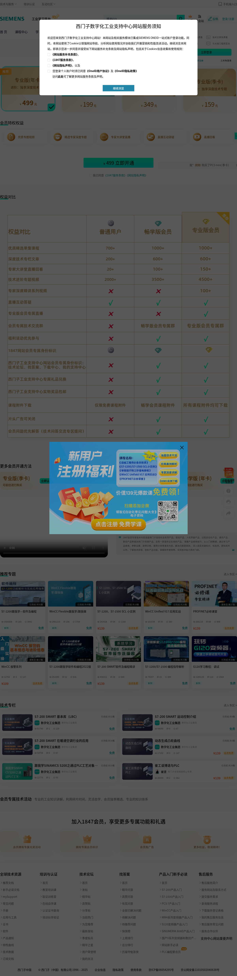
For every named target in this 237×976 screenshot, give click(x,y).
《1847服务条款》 (62, 60)
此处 (60, 76)
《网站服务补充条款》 (64, 54)
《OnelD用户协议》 (98, 71)
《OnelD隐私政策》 (125, 71)
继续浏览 (118, 88)
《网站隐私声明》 (61, 65)
